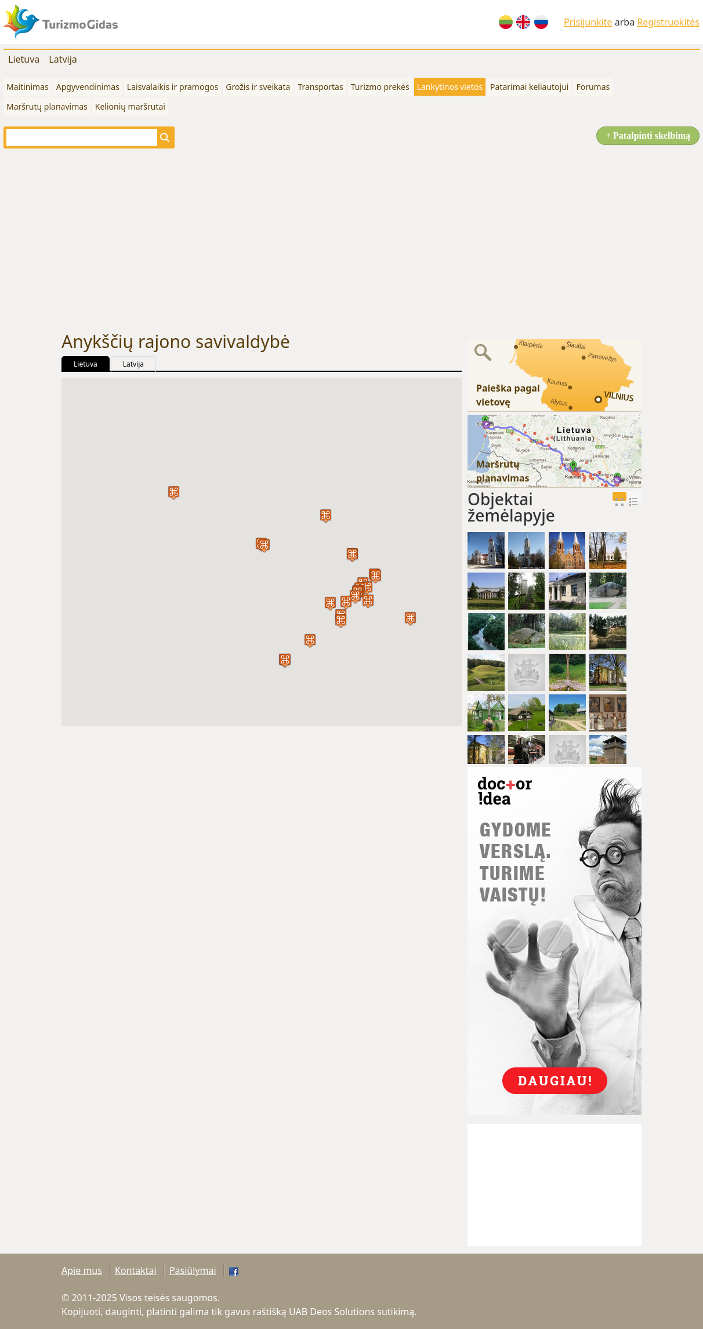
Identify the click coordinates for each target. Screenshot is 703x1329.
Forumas (593, 86)
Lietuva (23, 59)
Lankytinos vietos (450, 86)
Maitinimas (27, 86)
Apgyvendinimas (87, 86)
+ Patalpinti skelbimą (648, 135)
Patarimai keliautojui (529, 86)
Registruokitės (668, 22)
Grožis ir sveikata (258, 86)
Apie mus (81, 1270)
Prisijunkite (588, 22)
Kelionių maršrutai (130, 106)
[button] (410, 618)
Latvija (63, 59)
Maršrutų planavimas (47, 106)
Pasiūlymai (192, 1270)
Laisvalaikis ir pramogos (172, 86)
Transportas (320, 86)
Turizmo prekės (380, 86)
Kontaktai (136, 1270)
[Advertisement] (351, 240)
